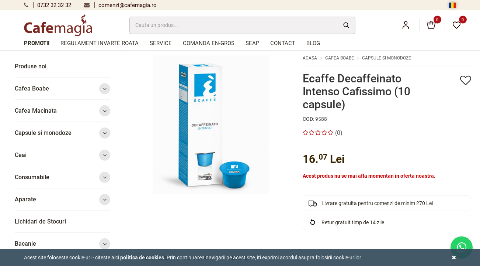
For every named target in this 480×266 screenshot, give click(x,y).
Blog (313, 43)
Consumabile (62, 177)
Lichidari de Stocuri (40, 221)
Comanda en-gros (208, 43)
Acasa (310, 58)
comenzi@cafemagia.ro (120, 5)
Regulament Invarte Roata (99, 43)
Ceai (62, 154)
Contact (282, 43)
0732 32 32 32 (47, 5)
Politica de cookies (142, 257)
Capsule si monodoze (62, 132)
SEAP (252, 43)
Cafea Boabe (62, 88)
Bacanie (62, 243)
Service (161, 43)
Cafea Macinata (62, 110)
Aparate (62, 199)
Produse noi (30, 66)
